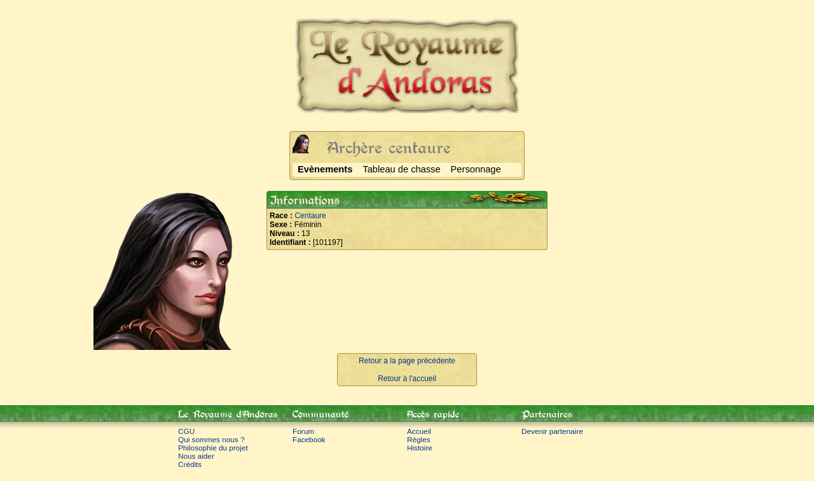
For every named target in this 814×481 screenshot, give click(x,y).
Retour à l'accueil (407, 378)
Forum (303, 431)
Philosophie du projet (213, 447)
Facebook (309, 439)
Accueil (419, 431)
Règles (419, 439)
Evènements (325, 169)
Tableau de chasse (401, 169)
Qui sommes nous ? (211, 439)
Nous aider (196, 456)
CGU (186, 431)
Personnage (476, 169)
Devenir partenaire (552, 431)
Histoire (419, 447)
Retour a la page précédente (407, 360)
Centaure (310, 215)
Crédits (190, 464)
